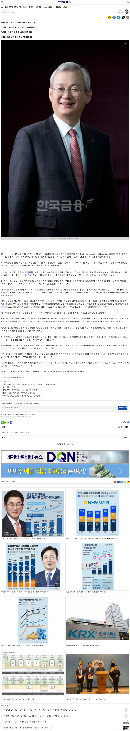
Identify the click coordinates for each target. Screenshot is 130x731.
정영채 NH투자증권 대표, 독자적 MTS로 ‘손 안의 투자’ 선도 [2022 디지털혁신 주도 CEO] (29, 384)
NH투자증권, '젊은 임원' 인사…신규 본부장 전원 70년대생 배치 (22, 396)
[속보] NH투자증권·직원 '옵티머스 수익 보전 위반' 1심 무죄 (20, 390)
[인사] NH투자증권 (9, 387)
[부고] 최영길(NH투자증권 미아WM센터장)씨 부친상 (19, 393)
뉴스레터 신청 (123, 407)
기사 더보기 (12, 481)
